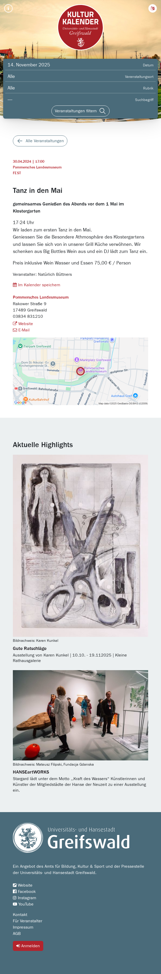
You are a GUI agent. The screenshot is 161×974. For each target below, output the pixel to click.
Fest (17, 173)
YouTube (23, 904)
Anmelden (28, 946)
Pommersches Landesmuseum (37, 167)
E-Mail (21, 330)
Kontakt (20, 915)
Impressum (23, 927)
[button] (152, 8)
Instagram (24, 898)
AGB (17, 933)
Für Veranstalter (27, 921)
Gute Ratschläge (29, 648)
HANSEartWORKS (31, 772)
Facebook (24, 892)
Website (23, 324)
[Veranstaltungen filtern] (80, 111)
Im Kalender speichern (36, 285)
